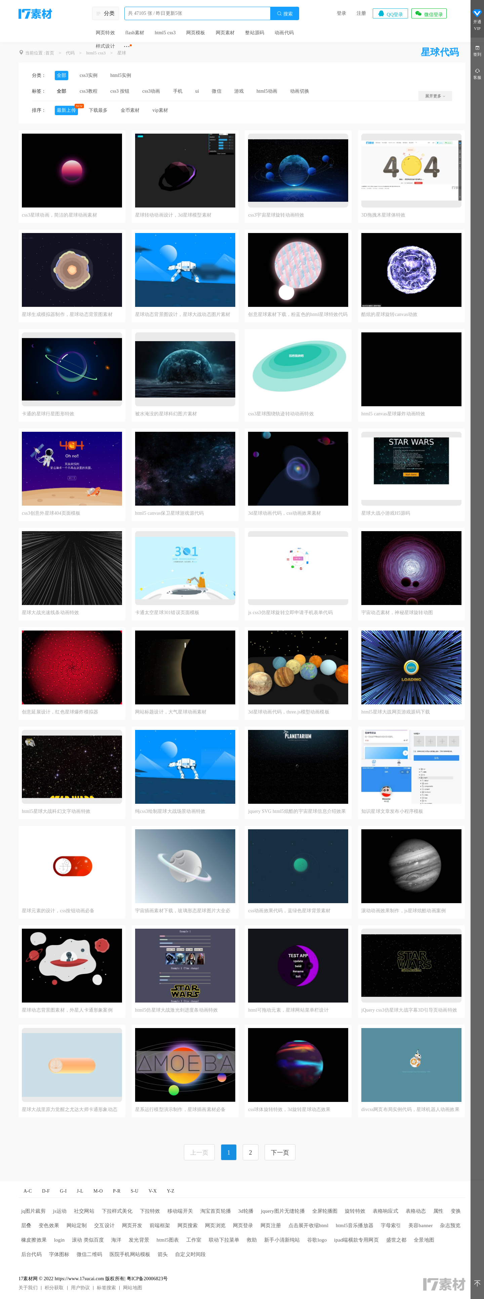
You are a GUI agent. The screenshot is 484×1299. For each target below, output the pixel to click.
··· (127, 46)
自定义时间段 (190, 1254)
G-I (63, 1191)
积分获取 (54, 1287)
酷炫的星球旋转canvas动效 (389, 314)
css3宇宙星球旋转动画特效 (276, 215)
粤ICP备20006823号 (147, 1278)
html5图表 (168, 1240)
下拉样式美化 (117, 1211)
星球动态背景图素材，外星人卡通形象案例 (67, 1010)
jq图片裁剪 (33, 1211)
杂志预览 (450, 1225)
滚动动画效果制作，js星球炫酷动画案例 (403, 910)
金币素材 (130, 110)
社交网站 (84, 1211)
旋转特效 (355, 1211)
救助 (252, 1240)
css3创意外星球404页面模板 (51, 513)
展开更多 (435, 96)
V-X (153, 1191)
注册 (361, 13)
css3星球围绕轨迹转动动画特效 (281, 413)
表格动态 (416, 1211)
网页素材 (225, 32)
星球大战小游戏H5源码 (385, 513)
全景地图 (424, 1240)
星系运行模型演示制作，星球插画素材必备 (180, 1109)
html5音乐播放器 (354, 1225)
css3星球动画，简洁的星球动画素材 (59, 215)
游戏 (239, 91)
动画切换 (299, 91)
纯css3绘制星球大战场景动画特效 (170, 811)
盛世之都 (396, 1240)
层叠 (26, 1225)
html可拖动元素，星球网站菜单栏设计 (288, 1010)
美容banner (420, 1225)
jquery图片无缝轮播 (283, 1211)
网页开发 (132, 1225)
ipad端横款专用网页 (356, 1240)
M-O (98, 1191)
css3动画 (151, 91)
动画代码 (284, 32)
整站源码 (254, 32)
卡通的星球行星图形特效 (48, 413)
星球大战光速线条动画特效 (50, 612)
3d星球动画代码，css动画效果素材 (284, 513)
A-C (28, 1191)
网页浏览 (215, 1225)
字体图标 (59, 1254)
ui (197, 91)
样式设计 (105, 46)
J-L (80, 1191)
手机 (178, 91)
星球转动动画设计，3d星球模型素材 (173, 215)
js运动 (60, 1211)
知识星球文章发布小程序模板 (392, 811)
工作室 (194, 1240)
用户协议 (80, 1287)
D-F (46, 1191)
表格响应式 (385, 1211)
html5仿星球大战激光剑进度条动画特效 (176, 1010)
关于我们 (28, 1287)
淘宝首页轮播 (215, 1211)
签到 (477, 50)
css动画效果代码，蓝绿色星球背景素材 (289, 910)
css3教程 (88, 91)
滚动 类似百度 (88, 1240)
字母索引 (391, 1225)
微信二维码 (89, 1254)
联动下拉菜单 (224, 1240)
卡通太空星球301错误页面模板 (167, 612)
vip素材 (160, 110)
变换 (456, 1211)
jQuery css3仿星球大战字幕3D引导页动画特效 (409, 1010)
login (59, 1240)
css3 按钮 (119, 91)
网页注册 (270, 1225)
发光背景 (139, 1240)
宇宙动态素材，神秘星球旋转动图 (397, 612)
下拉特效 (150, 1211)
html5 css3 (165, 32)
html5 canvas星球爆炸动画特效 (393, 413)
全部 (61, 75)
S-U (134, 1191)
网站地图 (132, 1287)
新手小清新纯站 (282, 1240)
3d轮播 (246, 1211)
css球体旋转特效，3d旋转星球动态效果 (289, 1109)
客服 (477, 73)
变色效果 (49, 1225)
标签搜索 (106, 1287)
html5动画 (266, 91)
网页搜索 (187, 1225)
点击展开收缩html (308, 1225)
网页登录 (243, 1225)
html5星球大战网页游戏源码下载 (395, 711)
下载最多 (98, 110)
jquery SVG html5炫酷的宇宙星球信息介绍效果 (297, 811)
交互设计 (104, 1225)
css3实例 (88, 75)
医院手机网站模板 (130, 1254)
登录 (341, 13)
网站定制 (77, 1225)
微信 (216, 91)
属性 (438, 1211)
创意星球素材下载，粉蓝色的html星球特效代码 (298, 314)
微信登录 (429, 13)
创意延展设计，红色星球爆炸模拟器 (60, 711)
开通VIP (477, 19)
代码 (70, 52)
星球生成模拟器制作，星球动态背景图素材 (67, 314)
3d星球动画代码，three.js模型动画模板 (288, 711)
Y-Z (170, 1191)
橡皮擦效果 (34, 1240)
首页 (49, 52)
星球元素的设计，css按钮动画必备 (58, 910)
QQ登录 (390, 13)
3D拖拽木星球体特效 (383, 215)
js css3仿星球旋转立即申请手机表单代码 (290, 612)
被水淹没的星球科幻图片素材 (166, 413)
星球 (121, 52)
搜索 (285, 13)
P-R (116, 1191)
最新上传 (66, 110)
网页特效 (105, 32)
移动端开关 (180, 1211)
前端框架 (160, 1225)
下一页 (280, 1152)
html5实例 (120, 75)
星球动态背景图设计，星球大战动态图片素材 (183, 314)
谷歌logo (317, 1240)
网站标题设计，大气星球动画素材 (171, 711)
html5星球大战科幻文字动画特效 (56, 811)
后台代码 (31, 1254)
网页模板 (195, 32)
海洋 (116, 1240)
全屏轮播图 (325, 1211)
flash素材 (135, 32)
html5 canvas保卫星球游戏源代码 (169, 513)
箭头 (163, 1254)
